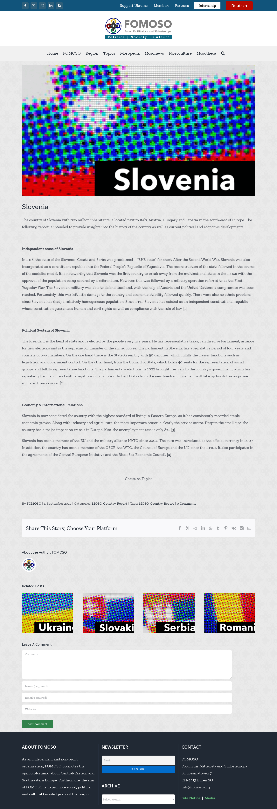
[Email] (138, 760)
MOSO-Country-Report (109, 503)
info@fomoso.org (196, 787)
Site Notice (191, 798)
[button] (223, 53)
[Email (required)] (127, 697)
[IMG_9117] (138, 130)
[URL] (127, 709)
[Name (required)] (127, 686)
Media (209, 798)
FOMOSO (34, 503)
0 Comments (186, 503)
